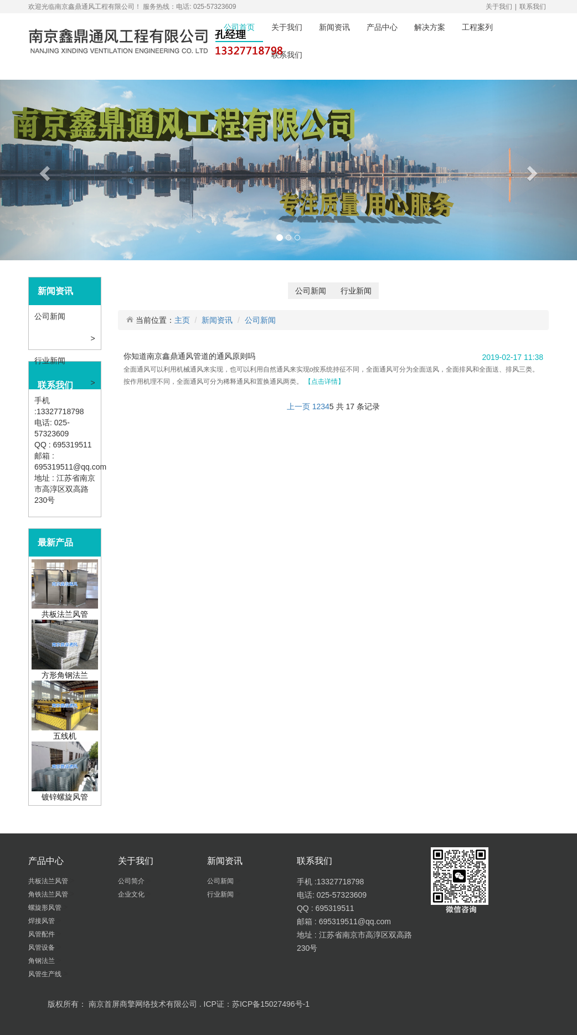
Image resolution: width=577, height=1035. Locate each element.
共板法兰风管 (49, 881)
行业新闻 (51, 360)
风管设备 (42, 947)
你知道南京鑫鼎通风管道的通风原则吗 (189, 356)
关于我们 (499, 7)
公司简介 (132, 881)
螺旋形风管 (45, 908)
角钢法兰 (42, 961)
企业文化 (132, 894)
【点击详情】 (324, 381)
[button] (43, 170)
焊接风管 (42, 921)
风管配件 (42, 934)
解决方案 (429, 27)
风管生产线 (45, 974)
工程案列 (477, 27)
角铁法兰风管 (49, 894)
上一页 (298, 406)
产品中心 (382, 27)
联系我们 (532, 7)
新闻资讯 (334, 27)
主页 (182, 320)
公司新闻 (51, 316)
